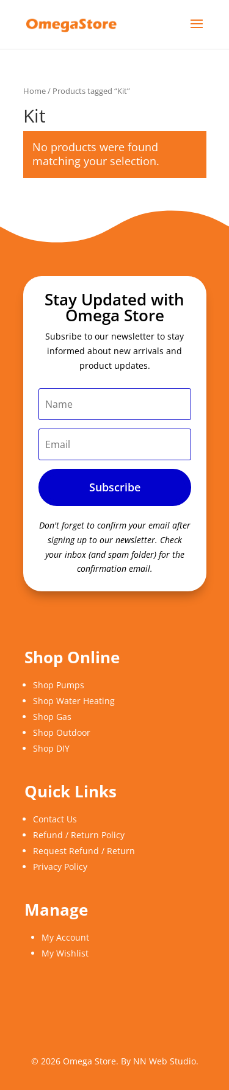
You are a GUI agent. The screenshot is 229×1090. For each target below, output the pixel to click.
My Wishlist (65, 953)
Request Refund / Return (84, 851)
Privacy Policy (60, 866)
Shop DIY (51, 748)
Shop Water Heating (74, 701)
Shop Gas (52, 716)
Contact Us (55, 819)
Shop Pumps (58, 685)
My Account (65, 937)
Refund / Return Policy (79, 835)
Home (34, 90)
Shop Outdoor (61, 732)
